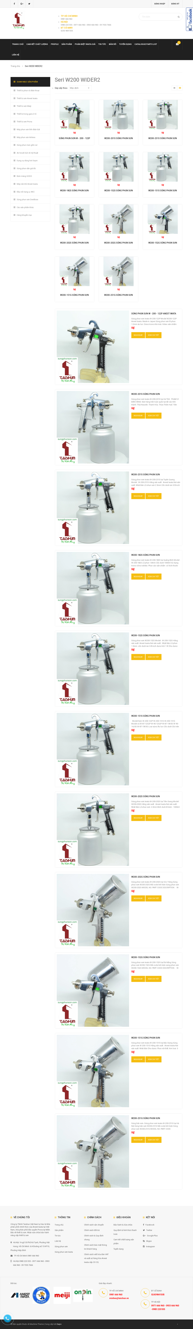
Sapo (59, 1324)
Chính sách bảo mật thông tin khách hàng (95, 1247)
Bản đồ (112, 44)
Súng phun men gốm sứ (27, 145)
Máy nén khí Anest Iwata (27, 184)
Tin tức (102, 44)
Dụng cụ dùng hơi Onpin (27, 160)
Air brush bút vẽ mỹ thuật (27, 153)
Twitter (147, 1230)
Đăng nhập (159, 4)
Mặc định (79, 88)
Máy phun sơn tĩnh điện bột (28, 129)
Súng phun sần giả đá (26, 168)
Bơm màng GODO (24, 176)
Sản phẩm (59, 1230)
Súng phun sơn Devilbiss (27, 199)
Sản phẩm (66, 44)
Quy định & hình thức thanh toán (125, 1232)
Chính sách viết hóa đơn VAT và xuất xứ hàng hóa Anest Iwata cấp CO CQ (96, 1258)
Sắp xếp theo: (61, 88)
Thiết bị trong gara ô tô (26, 114)
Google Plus (150, 1235)
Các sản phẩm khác (25, 207)
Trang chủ (59, 1225)
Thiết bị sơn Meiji (24, 106)
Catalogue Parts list (145, 44)
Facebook (148, 1225)
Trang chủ (18, 44)
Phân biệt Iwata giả (85, 44)
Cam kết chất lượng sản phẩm (124, 1241)
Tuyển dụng (125, 44)
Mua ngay (138, 335)
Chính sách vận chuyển (94, 1225)
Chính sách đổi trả (92, 1230)
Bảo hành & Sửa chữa (123, 1225)
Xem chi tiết (153, 335)
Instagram (149, 1246)
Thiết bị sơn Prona (24, 121)
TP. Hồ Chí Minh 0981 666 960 (25, 1256)
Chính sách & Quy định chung (93, 1237)
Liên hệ (15, 55)
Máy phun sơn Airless (26, 137)
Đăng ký (175, 4)
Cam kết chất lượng (37, 44)
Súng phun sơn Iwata (64, 1252)
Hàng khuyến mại (24, 215)
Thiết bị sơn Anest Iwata (27, 98)
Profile (55, 44)
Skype (147, 1241)
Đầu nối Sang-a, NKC (26, 192)
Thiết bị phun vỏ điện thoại (28, 90)
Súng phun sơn (61, 1246)
